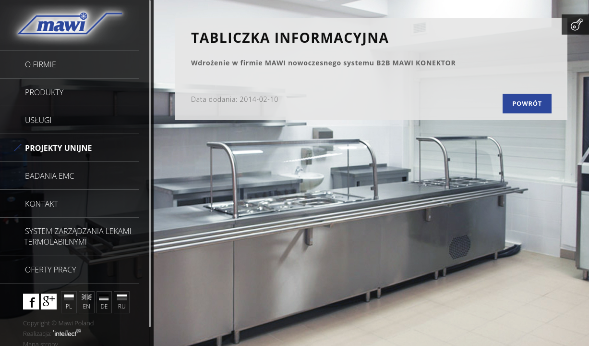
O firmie (40, 64)
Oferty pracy (50, 269)
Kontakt (41, 203)
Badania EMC (49, 176)
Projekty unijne (58, 148)
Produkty (44, 92)
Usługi (38, 120)
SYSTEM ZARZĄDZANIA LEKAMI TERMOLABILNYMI (77, 236)
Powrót (527, 103)
